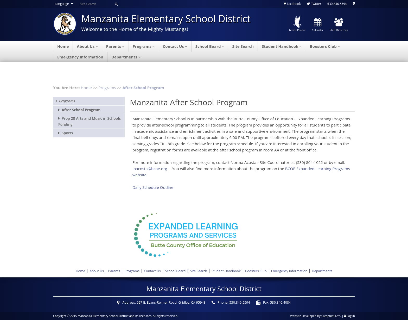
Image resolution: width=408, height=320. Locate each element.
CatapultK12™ (330, 316)
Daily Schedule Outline (152, 187)
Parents (115, 46)
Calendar (317, 25)
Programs (144, 46)
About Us (87, 46)
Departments (126, 56)
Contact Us (175, 46)
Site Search (243, 46)
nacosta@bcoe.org (150, 168)
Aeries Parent (297, 24)
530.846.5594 (337, 4)
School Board (209, 46)
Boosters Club (325, 46)
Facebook (292, 4)
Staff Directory (338, 25)
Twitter (314, 4)
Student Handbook (282, 46)
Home (63, 46)
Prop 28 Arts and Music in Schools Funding (89, 121)
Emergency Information (80, 56)
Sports (67, 132)
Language (64, 4)
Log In (351, 316)
